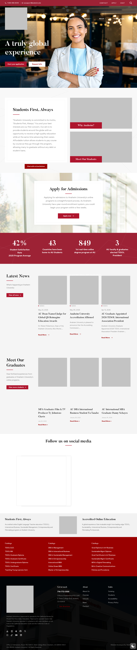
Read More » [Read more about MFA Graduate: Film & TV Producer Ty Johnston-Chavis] (43, 425)
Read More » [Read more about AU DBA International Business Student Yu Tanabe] (75, 421)
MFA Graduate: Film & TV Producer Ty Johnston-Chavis (52, 413)
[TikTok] (12, 635)
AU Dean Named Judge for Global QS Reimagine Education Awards (52, 320)
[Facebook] (20, 631)
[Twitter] (25, 631)
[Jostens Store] (12, 631)
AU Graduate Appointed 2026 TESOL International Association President (115, 320)
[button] (16, 64)
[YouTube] (16, 635)
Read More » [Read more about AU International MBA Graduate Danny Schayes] (106, 421)
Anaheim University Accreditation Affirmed (82, 319)
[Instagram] (7, 635)
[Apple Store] (16, 631)
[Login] (7, 631)
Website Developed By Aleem (121, 645)
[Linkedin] (21, 635)
